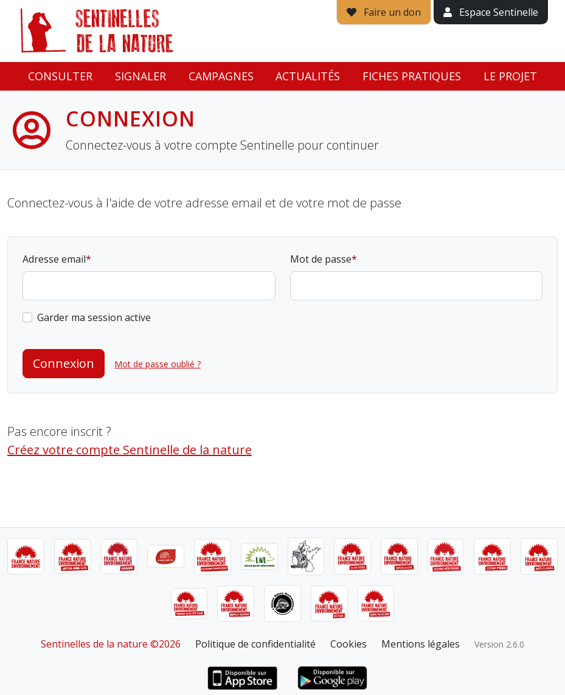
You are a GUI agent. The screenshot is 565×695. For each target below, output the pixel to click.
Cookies (348, 644)
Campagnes (221, 76)
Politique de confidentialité (255, 644)
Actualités (308, 76)
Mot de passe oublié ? (157, 364)
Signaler (140, 76)
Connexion (63, 363)
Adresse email (54, 259)
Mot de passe (321, 259)
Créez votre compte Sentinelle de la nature (129, 449)
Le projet (510, 76)
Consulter (60, 76)
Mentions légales (420, 644)
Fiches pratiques (411, 76)
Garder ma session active (94, 317)
